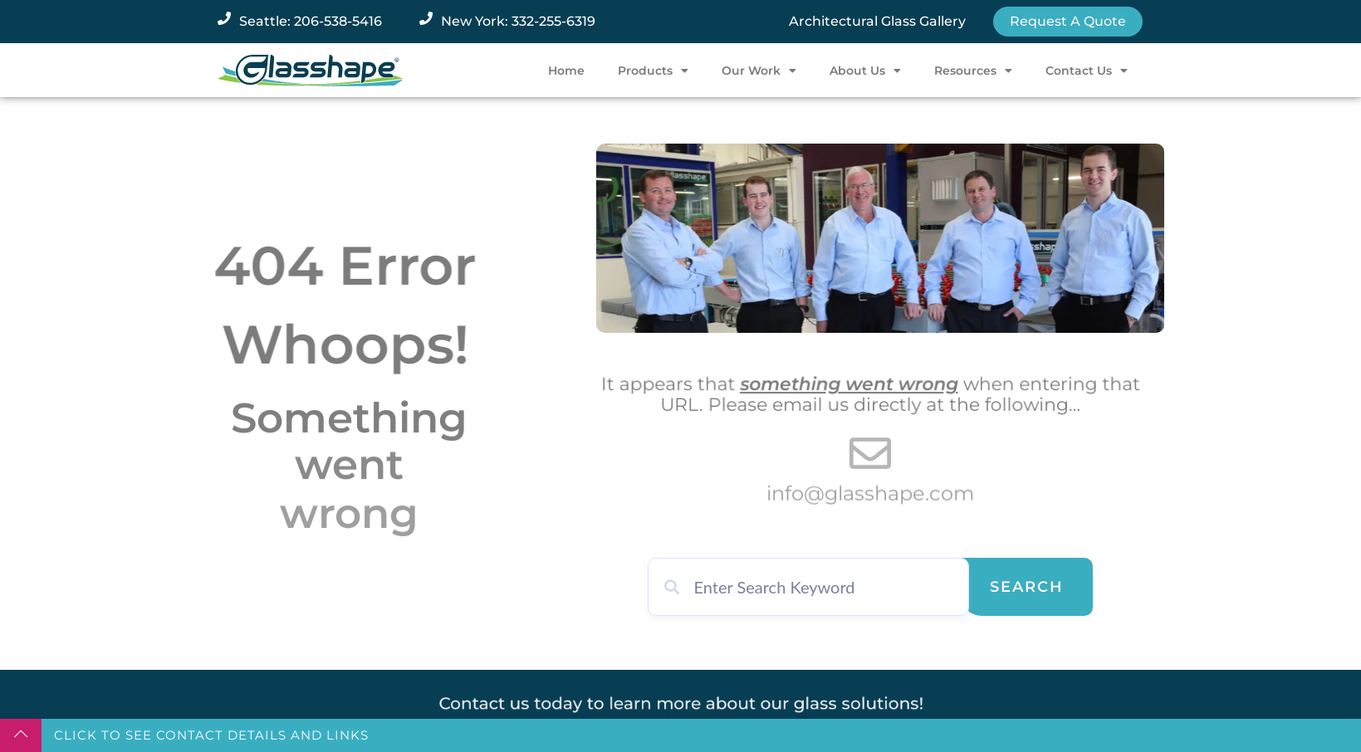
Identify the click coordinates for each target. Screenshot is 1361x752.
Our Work (759, 70)
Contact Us (1086, 70)
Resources (973, 70)
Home (566, 70)
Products (653, 70)
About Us (865, 70)
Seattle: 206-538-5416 (310, 21)
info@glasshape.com (870, 498)
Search (1027, 587)
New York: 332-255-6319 (518, 21)
